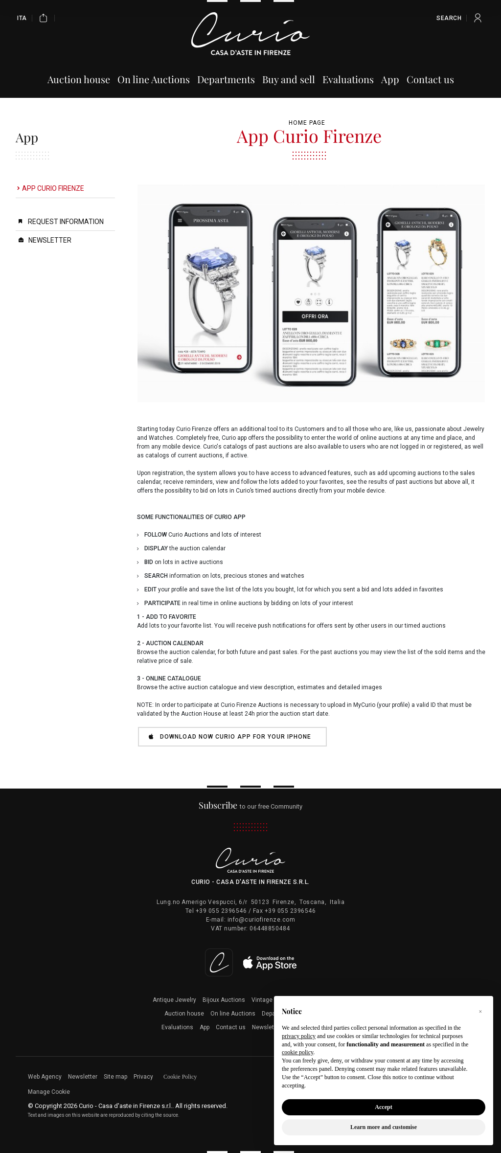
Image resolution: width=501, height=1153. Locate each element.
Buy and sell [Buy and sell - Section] (288, 79)
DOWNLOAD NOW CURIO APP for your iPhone (230, 736)
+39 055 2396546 (221, 910)
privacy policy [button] (299, 1036)
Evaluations (177, 1027)
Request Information (66, 222)
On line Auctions (232, 1013)
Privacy (143, 1076)
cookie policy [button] (297, 1052)
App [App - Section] (390, 79)
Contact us (231, 1027)
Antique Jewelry (174, 999)
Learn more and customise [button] (383, 1127)
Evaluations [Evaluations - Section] (348, 79)
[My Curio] (478, 18)
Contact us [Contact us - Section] (430, 79)
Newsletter (49, 240)
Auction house (184, 1013)
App (204, 1027)
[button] (480, 1011)
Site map (115, 1076)
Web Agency (45, 1076)
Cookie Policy (180, 1076)
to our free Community (251, 806)
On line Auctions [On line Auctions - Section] (153, 79)
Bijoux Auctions (224, 999)
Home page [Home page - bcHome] (307, 122)
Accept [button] (383, 1107)
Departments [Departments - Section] (226, 79)
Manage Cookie (49, 1091)
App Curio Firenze (53, 188)
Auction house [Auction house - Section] (78, 79)
